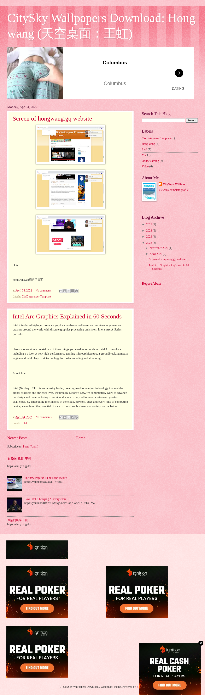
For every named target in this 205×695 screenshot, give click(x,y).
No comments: (44, 290)
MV (144, 155)
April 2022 (156, 254)
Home (80, 438)
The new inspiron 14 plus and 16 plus (45, 477)
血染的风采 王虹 (19, 459)
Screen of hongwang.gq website (52, 118)
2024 (149, 230)
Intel (24, 423)
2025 (149, 224)
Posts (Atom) (30, 446)
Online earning (150, 160)
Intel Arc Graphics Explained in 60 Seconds (67, 316)
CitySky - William (174, 184)
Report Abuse (152, 283)
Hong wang (148, 143)
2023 (149, 236)
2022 (149, 242)
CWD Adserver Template (36, 296)
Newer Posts (17, 438)
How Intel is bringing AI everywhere (45, 499)
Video (145, 166)
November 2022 (159, 248)
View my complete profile (173, 189)
